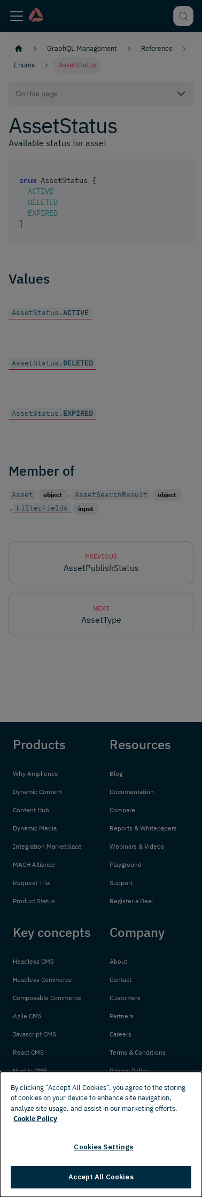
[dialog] (101, 1134)
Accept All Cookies (100, 1176)
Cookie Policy (35, 1118)
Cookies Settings (103, 1147)
